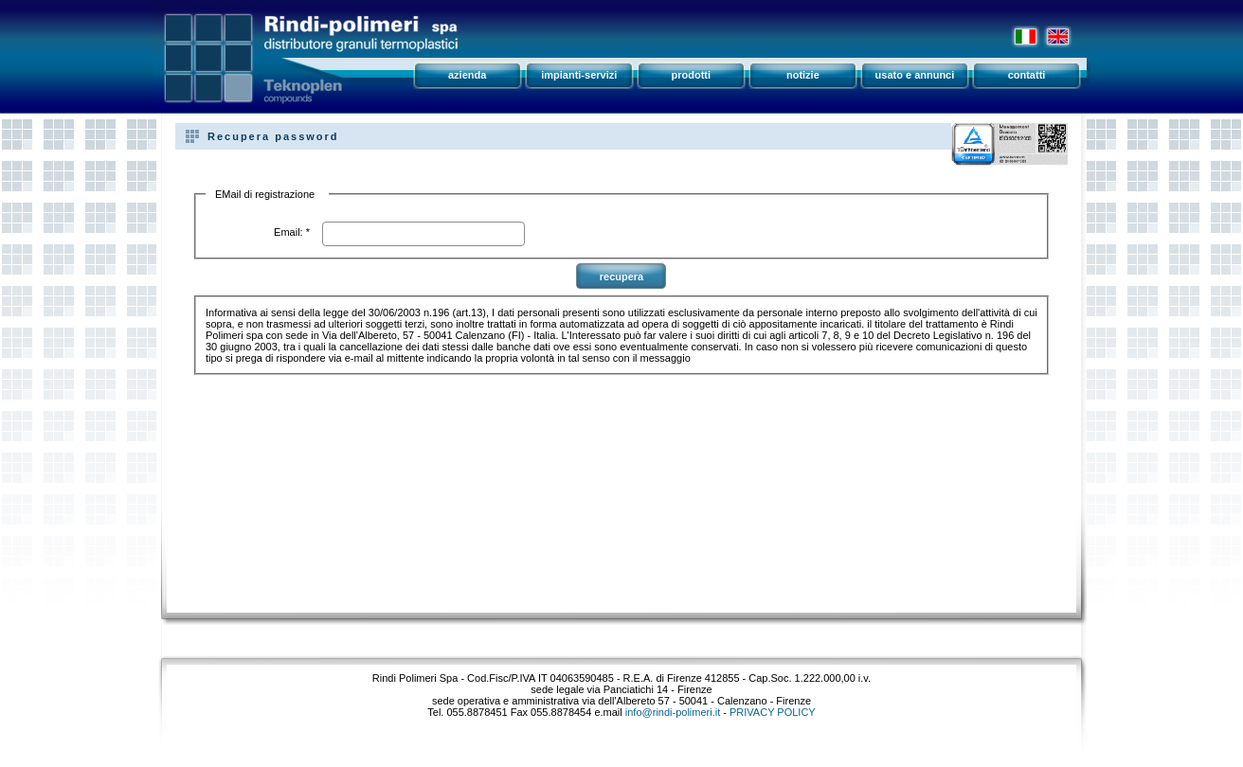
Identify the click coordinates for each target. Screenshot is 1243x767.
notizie (803, 74)
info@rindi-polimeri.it (672, 712)
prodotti (692, 74)
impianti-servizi (579, 74)
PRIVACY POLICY (773, 712)
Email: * (292, 232)
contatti (1027, 74)
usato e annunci (915, 74)
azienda (467, 74)
